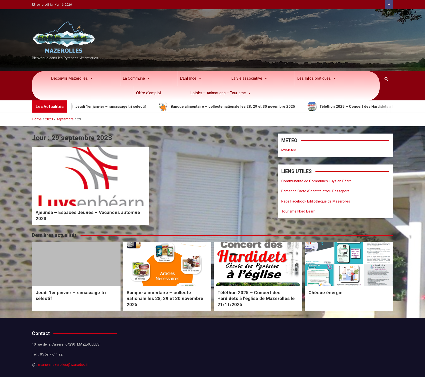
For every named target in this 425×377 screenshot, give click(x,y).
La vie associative (249, 78)
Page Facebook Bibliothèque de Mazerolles (315, 201)
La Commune (136, 78)
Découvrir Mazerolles (72, 78)
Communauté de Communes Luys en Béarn (316, 181)
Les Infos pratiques (316, 78)
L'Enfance (191, 78)
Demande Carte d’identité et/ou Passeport (315, 191)
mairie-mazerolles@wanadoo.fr (63, 364)
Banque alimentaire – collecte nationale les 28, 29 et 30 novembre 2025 (165, 298)
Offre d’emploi (148, 93)
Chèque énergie (325, 292)
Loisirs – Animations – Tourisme (220, 93)
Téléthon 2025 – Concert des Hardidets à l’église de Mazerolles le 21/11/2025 (256, 298)
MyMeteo (288, 150)
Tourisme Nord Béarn (298, 211)
